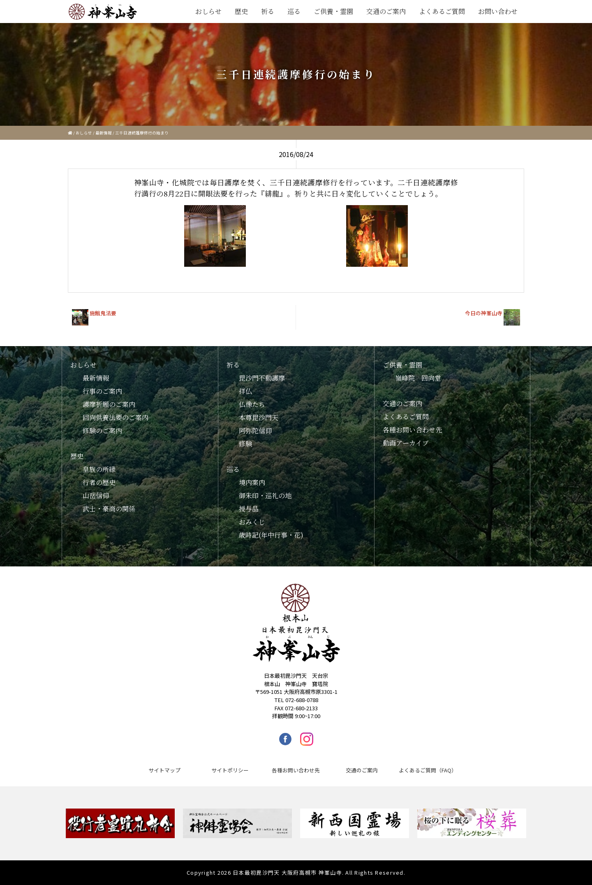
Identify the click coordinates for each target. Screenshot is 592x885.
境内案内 (252, 482)
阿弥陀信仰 (255, 430)
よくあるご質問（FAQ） (428, 770)
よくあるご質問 (442, 11)
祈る (267, 11)
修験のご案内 (102, 430)
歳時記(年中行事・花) (271, 535)
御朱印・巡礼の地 (265, 495)
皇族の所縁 (99, 469)
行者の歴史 (99, 482)
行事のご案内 (102, 391)
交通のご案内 (386, 11)
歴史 (241, 11)
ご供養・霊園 (333, 11)
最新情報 (103, 133)
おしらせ (208, 11)
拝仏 (245, 391)
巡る (294, 11)
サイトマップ (164, 770)
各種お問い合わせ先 (412, 429)
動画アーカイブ (406, 443)
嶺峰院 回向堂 (418, 378)
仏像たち (252, 404)
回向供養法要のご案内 (115, 417)
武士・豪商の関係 (109, 508)
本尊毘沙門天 (258, 417)
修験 (245, 443)
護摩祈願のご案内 (109, 404)
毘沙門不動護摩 (262, 378)
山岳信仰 (96, 495)
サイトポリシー (230, 770)
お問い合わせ (498, 11)
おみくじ (252, 522)
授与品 (249, 508)
